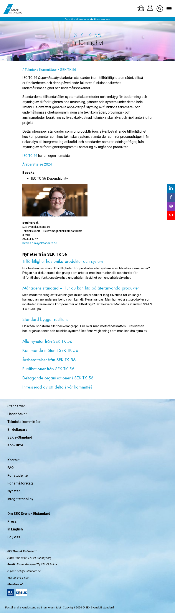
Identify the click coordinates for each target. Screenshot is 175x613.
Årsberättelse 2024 (37, 164)
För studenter (18, 475)
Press (12, 521)
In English (15, 529)
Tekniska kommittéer (24, 422)
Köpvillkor (15, 445)
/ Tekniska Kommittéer (39, 70)
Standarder (16, 406)
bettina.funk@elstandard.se (39, 243)
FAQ (10, 468)
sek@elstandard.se (29, 571)
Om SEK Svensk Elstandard (28, 514)
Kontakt (13, 460)
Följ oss (13, 537)
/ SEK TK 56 (67, 70)
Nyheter (13, 491)
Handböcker (17, 414)
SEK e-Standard (19, 437)
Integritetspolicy (20, 499)
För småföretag (20, 483)
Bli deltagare (17, 430)
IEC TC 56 (29, 156)
